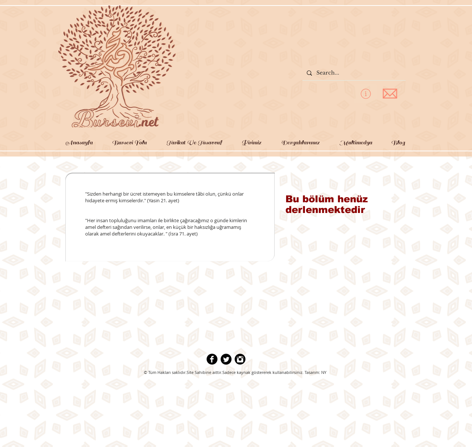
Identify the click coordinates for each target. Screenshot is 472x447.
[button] (129, 142)
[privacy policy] (365, 93)
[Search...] (353, 73)
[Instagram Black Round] (240, 359)
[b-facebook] (212, 359)
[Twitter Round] (226, 359)
